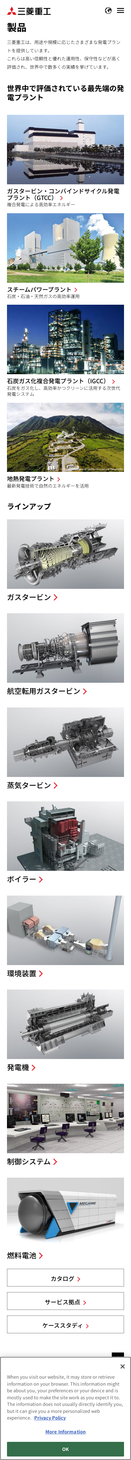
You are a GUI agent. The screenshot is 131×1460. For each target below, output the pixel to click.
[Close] (122, 1366)
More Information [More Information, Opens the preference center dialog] (65, 1431)
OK (65, 1449)
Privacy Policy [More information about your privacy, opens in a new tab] (50, 1417)
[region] (65, 1408)
